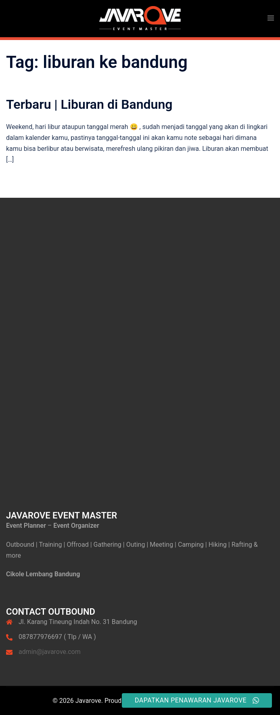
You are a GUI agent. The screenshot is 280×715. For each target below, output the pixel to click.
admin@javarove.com (50, 652)
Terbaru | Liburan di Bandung (89, 104)
